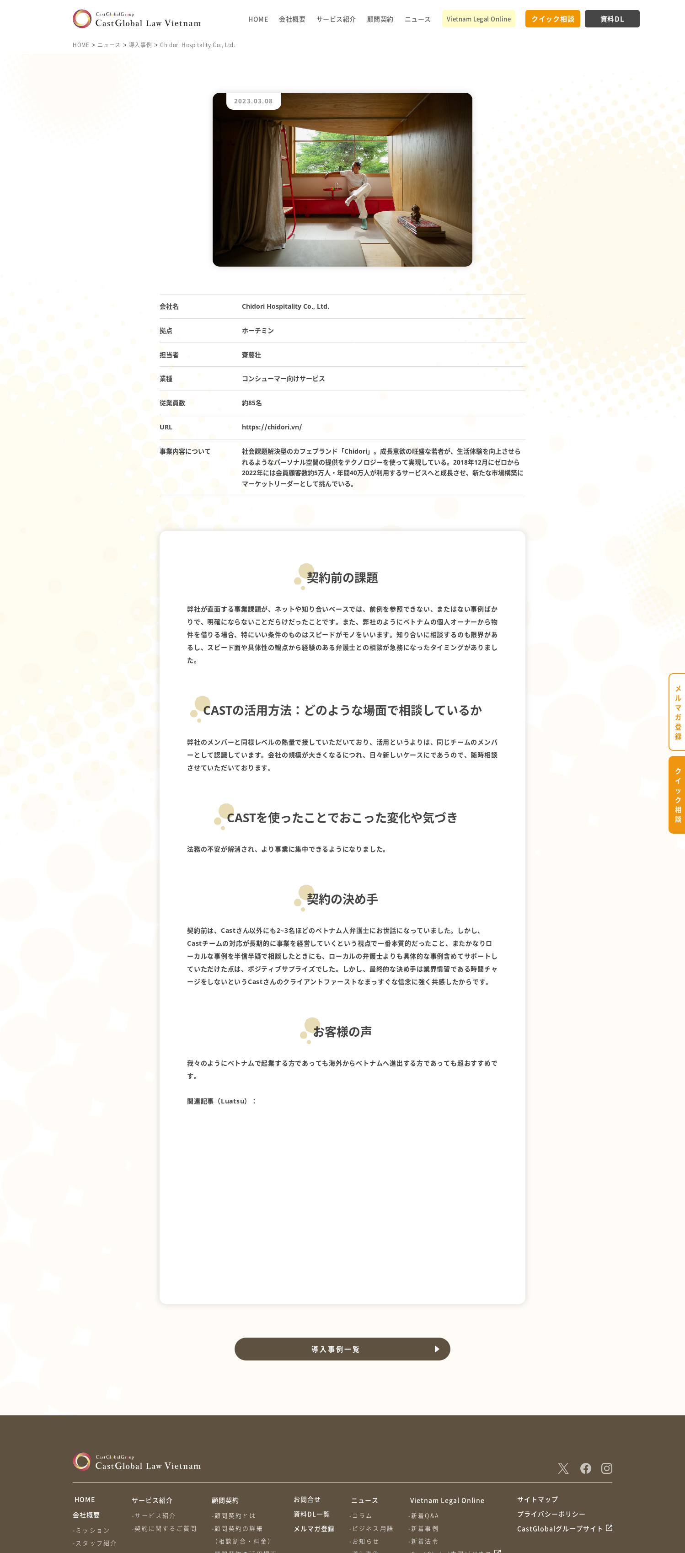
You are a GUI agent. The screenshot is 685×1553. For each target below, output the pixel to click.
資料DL (612, 18)
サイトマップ (537, 1410)
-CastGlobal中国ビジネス (452, 1464)
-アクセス (88, 1482)
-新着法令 (425, 1451)
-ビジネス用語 (372, 1439)
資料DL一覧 (312, 1427)
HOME (258, 18)
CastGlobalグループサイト (560, 1445)
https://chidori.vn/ (272, 427)
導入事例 (140, 44)
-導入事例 (365, 1464)
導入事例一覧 (335, 1259)
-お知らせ (365, 1451)
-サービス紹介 (155, 1426)
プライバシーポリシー (551, 1427)
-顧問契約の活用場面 (245, 1464)
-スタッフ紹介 (95, 1456)
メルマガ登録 (314, 1445)
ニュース (418, 18)
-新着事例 (425, 1439)
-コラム (362, 1426)
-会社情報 (88, 1469)
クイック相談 (553, 18)
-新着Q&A (425, 1426)
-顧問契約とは (235, 1426)
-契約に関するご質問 (165, 1439)
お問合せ (307, 1410)
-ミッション (91, 1443)
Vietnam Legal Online (479, 18)
